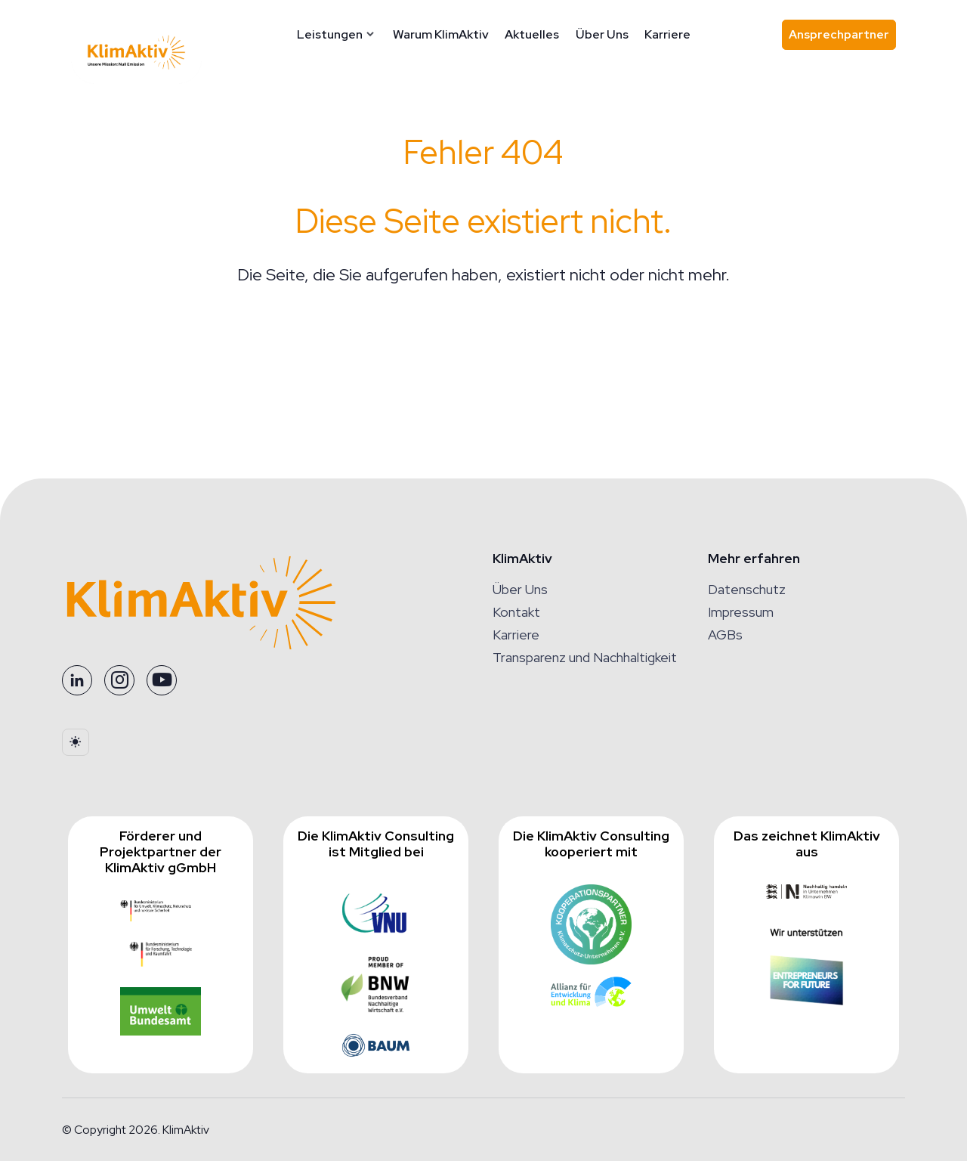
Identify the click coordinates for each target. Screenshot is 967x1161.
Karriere (675, 34)
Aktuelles (539, 34)
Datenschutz (747, 589)
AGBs (725, 634)
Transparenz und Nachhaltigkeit (585, 657)
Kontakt (516, 612)
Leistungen (337, 34)
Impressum (741, 612)
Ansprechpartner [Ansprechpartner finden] (842, 38)
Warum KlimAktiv (448, 34)
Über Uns (608, 34)
